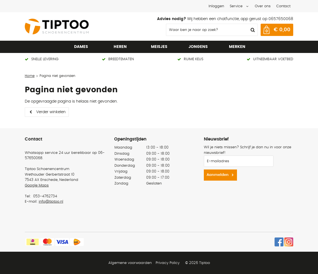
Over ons (263, 6)
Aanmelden (218, 175)
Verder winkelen (51, 112)
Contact (283, 6)
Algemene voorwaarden (130, 263)
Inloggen (216, 6)
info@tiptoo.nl (51, 201)
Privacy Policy (168, 263)
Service (236, 6)
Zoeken (252, 30)
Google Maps (37, 185)
